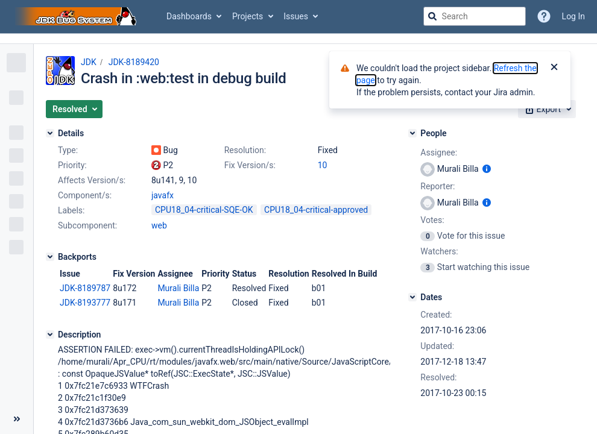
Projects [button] (247, 16)
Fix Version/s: (250, 165)
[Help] (544, 16)
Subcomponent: (87, 225)
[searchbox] (474, 16)
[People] (412, 133)
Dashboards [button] (189, 16)
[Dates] (412, 297)
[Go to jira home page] (77, 16)
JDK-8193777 (85, 302)
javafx (162, 195)
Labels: (71, 210)
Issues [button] (295, 16)
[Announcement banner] (298, 39)
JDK (88, 62)
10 (322, 165)
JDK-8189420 (134, 62)
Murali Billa (178, 288)
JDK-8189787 (85, 288)
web (159, 225)
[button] (74, 109)
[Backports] (50, 257)
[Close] (554, 68)
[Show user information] (486, 169)
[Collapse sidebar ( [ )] (16, 419)
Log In (573, 16)
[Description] (50, 334)
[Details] (50, 133)
